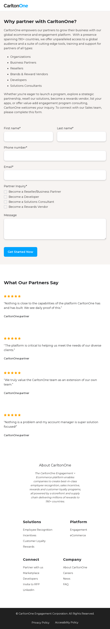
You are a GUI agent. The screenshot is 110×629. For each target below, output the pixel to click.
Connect (31, 559)
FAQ (66, 584)
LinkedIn (28, 589)
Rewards (28, 546)
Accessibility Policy (66, 622)
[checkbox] (55, 199)
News (66, 578)
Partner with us (33, 567)
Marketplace (31, 573)
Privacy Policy (40, 622)
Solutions (32, 522)
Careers (68, 573)
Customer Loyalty (34, 541)
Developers (30, 578)
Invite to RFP (31, 584)
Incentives (29, 535)
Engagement (78, 529)
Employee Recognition (37, 529)
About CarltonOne (75, 567)
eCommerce (78, 535)
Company (72, 559)
